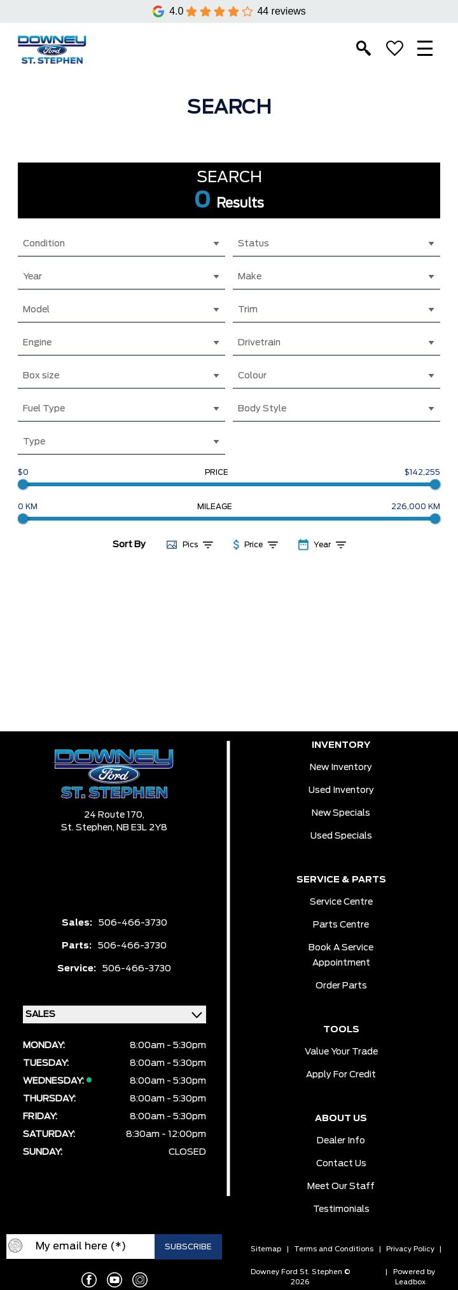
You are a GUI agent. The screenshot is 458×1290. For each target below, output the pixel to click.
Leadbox (410, 1282)
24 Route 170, (114, 815)
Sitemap (266, 1249)
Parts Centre (341, 925)
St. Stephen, (88, 827)
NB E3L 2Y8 (141, 827)
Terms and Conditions (333, 1249)
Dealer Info (341, 1140)
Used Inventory (341, 790)
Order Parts (341, 985)
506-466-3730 (133, 923)
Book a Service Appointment (341, 955)
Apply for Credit (341, 1074)
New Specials (341, 813)
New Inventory (341, 767)
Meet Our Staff (341, 1186)
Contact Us (341, 1163)
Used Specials (341, 836)
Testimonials (341, 1209)
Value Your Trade (341, 1051)
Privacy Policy (410, 1249)
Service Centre (341, 902)
